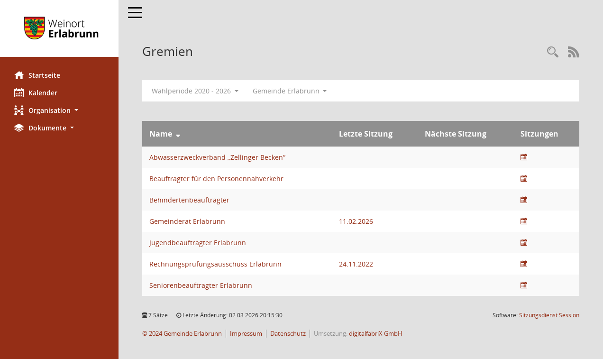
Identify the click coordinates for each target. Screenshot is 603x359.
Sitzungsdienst (549, 315)
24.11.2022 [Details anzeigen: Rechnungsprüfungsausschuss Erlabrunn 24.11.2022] (356, 263)
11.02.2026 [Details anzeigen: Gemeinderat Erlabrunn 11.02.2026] (356, 221)
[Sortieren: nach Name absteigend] (178, 134)
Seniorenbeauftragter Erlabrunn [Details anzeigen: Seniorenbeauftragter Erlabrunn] (200, 285)
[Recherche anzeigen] (552, 52)
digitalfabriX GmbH (375, 334)
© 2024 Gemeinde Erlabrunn (182, 334)
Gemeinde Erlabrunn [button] (290, 90)
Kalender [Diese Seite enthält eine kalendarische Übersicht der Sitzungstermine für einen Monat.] (35, 92)
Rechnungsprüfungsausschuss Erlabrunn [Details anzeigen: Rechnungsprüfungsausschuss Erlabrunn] (215, 263)
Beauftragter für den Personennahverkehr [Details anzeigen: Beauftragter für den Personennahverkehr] (216, 178)
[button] (59, 110)
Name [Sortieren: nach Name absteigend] (160, 134)
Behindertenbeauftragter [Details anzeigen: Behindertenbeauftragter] (189, 199)
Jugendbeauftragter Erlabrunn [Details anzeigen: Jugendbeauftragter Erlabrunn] (197, 242)
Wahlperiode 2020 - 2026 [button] (195, 90)
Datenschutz (288, 334)
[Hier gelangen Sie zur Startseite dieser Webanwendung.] (59, 28)
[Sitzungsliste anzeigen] (524, 157)
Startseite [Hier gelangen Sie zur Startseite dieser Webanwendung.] (37, 75)
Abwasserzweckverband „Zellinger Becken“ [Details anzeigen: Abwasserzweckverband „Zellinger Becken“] (217, 157)
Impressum (246, 334)
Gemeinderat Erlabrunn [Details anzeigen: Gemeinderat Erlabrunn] (187, 221)
